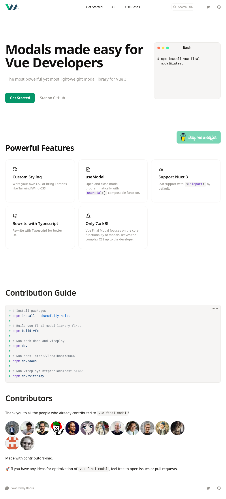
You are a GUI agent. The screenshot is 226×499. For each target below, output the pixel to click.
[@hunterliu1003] (208, 7)
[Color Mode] (199, 7)
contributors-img (38, 458)
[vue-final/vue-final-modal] (219, 7)
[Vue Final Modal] (12, 7)
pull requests (166, 468)
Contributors (28, 398)
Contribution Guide (40, 292)
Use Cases (132, 7)
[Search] (183, 7)
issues (144, 468)
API (113, 7)
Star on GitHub (52, 97)
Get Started (94, 7)
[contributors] (113, 435)
